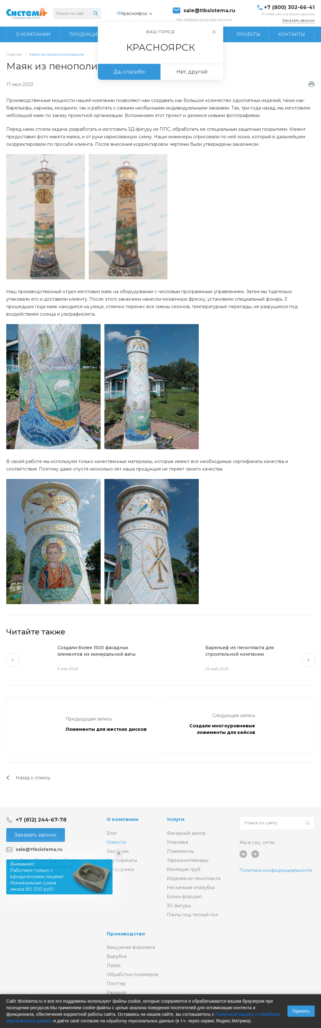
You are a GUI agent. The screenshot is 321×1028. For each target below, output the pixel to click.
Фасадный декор (186, 833)
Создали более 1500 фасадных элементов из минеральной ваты (96, 651)
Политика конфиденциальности (275, 870)
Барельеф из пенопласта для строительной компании (239, 651)
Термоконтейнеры (187, 860)
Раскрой (116, 992)
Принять (301, 1011)
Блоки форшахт (184, 896)
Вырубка (117, 956)
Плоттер (116, 983)
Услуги (176, 819)
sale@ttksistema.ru (209, 10)
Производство (126, 934)
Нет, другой (192, 72)
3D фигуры (179, 905)
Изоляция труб (184, 869)
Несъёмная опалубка (191, 887)
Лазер (114, 965)
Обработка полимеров (132, 974)
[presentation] (12, 660)
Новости (116, 842)
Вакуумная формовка (131, 947)
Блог (112, 833)
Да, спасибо (129, 72)
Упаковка (177, 842)
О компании (123, 819)
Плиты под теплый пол (192, 915)
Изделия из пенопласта (193, 878)
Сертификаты (122, 860)
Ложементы (180, 851)
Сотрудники (120, 869)
